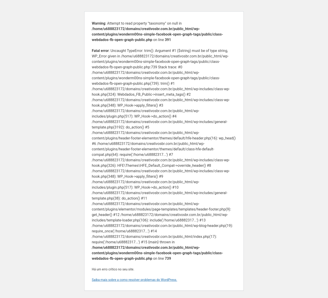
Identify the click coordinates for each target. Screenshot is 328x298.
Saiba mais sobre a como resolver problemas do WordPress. (134, 280)
